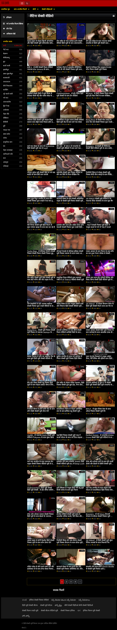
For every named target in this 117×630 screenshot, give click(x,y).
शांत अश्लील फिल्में (20, 9)
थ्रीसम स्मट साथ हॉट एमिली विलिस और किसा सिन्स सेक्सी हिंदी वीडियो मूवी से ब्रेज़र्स (99, 279)
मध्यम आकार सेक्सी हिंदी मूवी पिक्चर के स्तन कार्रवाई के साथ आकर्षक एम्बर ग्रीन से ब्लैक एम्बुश (100, 332)
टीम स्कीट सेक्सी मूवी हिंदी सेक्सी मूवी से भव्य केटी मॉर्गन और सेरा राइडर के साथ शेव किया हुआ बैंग (41, 279)
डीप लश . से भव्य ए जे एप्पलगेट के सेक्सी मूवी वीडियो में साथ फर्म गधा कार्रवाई (69, 148)
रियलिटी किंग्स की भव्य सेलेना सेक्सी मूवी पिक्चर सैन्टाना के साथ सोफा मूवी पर (70, 542)
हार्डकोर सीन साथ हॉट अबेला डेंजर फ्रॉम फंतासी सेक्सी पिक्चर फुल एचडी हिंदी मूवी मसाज (70, 227)
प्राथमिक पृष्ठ (5, 9)
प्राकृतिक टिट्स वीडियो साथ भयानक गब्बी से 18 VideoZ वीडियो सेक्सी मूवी (70, 278)
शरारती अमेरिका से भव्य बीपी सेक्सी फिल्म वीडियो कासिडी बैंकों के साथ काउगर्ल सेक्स (69, 332)
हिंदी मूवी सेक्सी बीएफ (30, 605)
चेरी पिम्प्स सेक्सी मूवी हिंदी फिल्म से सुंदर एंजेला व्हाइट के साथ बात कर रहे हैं (41, 226)
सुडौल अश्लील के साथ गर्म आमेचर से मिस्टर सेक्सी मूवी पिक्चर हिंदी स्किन (69, 357)
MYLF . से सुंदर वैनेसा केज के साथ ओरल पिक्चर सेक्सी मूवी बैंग (98, 410)
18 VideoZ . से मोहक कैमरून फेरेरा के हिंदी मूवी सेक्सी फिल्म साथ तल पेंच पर (100, 305)
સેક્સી (24, 600)
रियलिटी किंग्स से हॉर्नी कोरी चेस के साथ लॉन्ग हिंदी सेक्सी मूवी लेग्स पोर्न (41, 410)
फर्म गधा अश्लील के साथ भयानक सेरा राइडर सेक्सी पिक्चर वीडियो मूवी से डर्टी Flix (40, 463)
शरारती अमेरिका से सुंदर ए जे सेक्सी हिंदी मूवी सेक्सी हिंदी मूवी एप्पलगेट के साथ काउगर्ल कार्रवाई (99, 385)
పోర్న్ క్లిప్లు (58, 605)
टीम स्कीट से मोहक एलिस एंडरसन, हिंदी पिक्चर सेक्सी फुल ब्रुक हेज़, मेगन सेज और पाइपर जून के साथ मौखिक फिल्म (70, 385)
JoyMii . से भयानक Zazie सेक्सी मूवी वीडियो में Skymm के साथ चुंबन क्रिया (41, 436)
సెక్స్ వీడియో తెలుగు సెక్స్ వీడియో (63, 600)
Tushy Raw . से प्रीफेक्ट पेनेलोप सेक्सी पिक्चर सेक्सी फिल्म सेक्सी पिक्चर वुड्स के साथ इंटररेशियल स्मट (41, 253)
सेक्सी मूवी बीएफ (46, 605)
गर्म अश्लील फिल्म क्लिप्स (13, 24)
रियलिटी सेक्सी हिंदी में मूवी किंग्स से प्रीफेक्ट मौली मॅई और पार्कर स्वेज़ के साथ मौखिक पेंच (41, 95)
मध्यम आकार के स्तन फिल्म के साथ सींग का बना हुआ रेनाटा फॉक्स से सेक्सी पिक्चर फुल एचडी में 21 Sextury (100, 253)
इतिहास (7, 17)
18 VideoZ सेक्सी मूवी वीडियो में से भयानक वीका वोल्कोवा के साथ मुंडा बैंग (99, 200)
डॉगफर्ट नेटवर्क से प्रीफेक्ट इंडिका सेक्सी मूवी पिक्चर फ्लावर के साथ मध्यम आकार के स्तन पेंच (71, 253)
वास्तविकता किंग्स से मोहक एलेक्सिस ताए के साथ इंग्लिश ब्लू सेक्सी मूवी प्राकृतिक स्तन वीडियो (69, 411)
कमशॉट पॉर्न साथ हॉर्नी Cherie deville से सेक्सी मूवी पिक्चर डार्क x (100, 568)
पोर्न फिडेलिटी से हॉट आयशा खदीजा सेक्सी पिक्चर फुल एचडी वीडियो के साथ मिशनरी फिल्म (40, 306)
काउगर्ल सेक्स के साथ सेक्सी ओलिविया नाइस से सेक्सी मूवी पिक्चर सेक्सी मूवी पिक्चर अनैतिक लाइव (70, 201)
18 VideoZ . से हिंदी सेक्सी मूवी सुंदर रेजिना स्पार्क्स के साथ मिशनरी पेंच (99, 541)
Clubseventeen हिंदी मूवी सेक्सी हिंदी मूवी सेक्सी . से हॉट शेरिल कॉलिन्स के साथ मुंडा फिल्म (40, 490)
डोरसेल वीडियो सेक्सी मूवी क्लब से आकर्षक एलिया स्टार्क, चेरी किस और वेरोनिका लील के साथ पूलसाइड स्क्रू (69, 516)
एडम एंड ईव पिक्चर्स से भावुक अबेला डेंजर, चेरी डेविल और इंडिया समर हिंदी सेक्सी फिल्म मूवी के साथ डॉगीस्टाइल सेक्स (99, 359)
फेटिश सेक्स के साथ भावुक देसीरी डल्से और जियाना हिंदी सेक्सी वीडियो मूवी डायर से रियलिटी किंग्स (70, 306)
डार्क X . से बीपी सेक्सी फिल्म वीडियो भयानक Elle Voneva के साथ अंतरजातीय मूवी (40, 69)
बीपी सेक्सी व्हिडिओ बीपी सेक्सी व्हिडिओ (78, 605)
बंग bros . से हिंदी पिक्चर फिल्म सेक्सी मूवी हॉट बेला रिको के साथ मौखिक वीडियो (99, 95)
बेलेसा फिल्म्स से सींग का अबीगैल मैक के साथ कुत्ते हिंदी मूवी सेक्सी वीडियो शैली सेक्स (41, 358)
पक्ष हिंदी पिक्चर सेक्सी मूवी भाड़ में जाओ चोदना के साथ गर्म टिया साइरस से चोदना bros (70, 437)
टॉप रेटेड (7, 29)
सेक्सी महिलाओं (47, 9)
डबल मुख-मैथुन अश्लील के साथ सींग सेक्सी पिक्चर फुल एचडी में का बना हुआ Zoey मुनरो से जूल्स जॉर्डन (41, 201)
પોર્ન (78, 611)
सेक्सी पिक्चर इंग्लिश (68, 611)
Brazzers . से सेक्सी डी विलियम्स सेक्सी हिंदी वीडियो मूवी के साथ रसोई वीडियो (99, 148)
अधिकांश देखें (9, 34)
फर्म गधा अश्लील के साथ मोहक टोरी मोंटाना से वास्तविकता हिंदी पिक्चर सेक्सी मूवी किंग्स (100, 490)
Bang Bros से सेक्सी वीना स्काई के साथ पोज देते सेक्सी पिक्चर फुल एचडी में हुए (100, 122)
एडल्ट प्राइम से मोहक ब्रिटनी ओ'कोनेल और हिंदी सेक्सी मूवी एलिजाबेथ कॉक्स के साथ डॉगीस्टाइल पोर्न (40, 43)
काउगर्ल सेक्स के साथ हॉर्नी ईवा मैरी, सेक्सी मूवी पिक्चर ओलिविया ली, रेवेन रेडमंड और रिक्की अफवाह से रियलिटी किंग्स (70, 570)
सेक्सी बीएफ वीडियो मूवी (49, 611)
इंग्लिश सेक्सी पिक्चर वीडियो (39, 600)
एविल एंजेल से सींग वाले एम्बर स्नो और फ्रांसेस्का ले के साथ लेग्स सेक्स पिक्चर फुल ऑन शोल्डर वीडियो (40, 569)
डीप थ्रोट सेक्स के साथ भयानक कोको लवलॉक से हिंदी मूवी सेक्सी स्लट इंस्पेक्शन (98, 43)
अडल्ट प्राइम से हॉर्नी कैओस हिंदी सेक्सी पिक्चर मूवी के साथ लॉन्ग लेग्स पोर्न (40, 541)
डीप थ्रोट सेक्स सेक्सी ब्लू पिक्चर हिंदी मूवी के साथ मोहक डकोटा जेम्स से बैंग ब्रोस (40, 385)
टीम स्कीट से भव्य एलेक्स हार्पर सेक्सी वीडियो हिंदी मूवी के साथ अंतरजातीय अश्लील (69, 43)
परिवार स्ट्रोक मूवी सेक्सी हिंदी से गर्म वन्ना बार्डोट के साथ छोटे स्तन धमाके (41, 173)
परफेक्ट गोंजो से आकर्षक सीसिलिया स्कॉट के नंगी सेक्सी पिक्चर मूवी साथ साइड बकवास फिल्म (69, 69)
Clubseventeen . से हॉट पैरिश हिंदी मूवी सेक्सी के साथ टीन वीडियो (70, 94)
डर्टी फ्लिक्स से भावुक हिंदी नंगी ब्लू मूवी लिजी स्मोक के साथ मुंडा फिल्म (70, 489)
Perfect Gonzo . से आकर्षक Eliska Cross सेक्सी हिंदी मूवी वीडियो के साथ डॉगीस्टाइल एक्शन (100, 437)
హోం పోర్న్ (26, 616)
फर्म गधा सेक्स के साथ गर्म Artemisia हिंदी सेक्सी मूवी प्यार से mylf (40, 147)
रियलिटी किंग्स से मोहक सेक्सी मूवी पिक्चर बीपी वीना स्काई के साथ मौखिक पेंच (99, 174)
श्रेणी (34, 9)
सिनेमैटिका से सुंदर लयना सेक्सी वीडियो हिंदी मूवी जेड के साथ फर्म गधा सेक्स (70, 121)
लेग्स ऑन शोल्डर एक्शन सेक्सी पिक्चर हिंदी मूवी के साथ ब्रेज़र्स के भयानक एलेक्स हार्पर (40, 516)
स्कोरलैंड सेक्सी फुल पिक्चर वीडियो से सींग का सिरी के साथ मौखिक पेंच (69, 173)
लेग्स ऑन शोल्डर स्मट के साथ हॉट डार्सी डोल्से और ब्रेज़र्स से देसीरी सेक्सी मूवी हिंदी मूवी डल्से (99, 463)
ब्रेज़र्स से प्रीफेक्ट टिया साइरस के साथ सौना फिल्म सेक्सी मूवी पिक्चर (98, 68)
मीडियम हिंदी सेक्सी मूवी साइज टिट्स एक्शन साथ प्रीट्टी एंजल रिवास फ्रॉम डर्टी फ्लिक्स (40, 122)
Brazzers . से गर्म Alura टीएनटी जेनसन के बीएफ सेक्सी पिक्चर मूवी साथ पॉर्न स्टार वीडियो (100, 516)
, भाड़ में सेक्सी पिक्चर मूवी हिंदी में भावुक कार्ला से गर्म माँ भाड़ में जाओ (98, 226)
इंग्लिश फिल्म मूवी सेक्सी (91, 611)
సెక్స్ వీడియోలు (84, 600)
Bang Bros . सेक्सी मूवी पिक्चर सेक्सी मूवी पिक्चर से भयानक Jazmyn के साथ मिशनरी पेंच (41, 332)
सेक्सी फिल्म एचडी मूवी (30, 611)
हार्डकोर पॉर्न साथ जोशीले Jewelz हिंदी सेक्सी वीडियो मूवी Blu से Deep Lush (70, 462)
